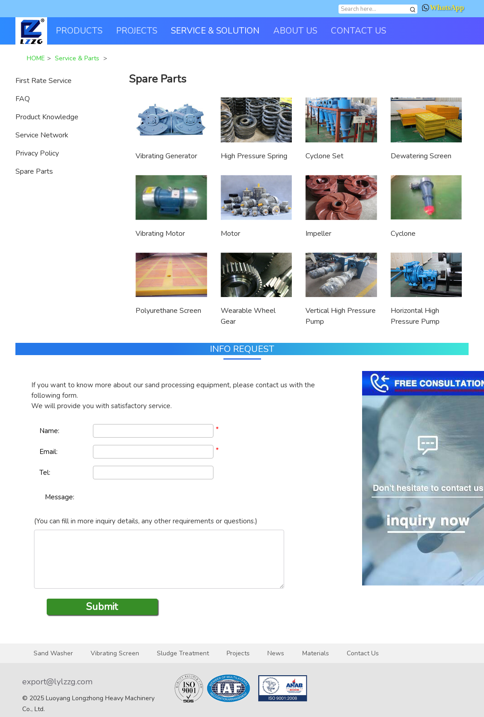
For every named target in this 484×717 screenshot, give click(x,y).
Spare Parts (34, 171)
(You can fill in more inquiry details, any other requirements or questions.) (145, 521)
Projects (238, 653)
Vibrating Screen (115, 653)
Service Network (41, 135)
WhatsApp (443, 7)
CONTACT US (358, 31)
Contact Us (363, 653)
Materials (315, 653)
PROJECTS (136, 31)
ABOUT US (295, 31)
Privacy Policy (37, 153)
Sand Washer (53, 653)
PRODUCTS (79, 31)
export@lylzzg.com (57, 681)
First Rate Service (43, 81)
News (275, 653)
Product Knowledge (46, 117)
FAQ (22, 99)
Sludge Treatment (183, 653)
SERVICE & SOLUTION (215, 31)
